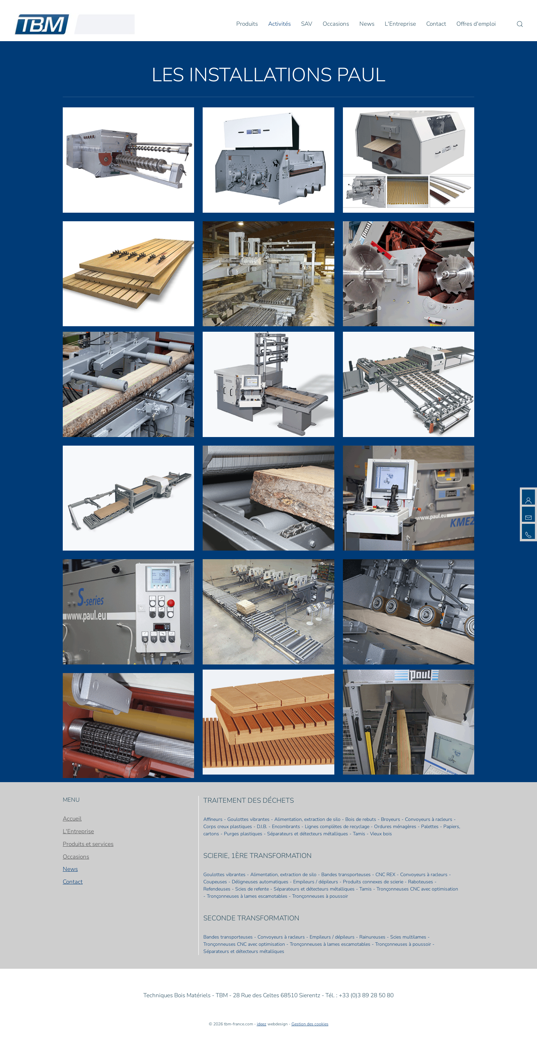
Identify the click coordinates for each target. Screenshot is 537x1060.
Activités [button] (279, 24)
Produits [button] (247, 24)
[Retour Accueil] (75, 24)
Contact (436, 24)
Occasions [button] (336, 24)
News (366, 24)
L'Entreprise (78, 831)
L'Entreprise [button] (400, 24)
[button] (519, 24)
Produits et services (88, 844)
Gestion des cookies (310, 1024)
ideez (261, 1024)
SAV (306, 24)
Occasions (76, 857)
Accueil (72, 819)
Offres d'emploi (476, 24)
